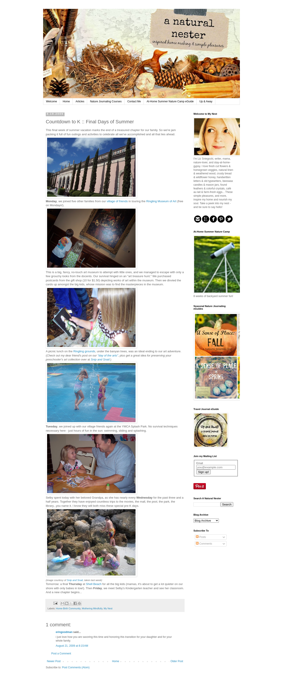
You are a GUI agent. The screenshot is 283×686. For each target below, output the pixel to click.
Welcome (51, 101)
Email (199, 463)
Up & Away (205, 101)
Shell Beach (93, 584)
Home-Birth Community (68, 608)
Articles (80, 101)
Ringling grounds (84, 351)
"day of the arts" (108, 355)
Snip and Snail (75, 580)
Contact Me (134, 101)
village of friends (117, 201)
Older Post (176, 661)
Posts (201, 537)
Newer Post (54, 661)
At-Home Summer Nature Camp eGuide (170, 101)
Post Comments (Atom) (76, 667)
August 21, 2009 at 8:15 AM (72, 645)
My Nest (108, 608)
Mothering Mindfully (92, 608)
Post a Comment (61, 653)
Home (66, 101)
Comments (204, 543)
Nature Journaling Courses (106, 101)
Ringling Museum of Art (161, 201)
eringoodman (64, 632)
